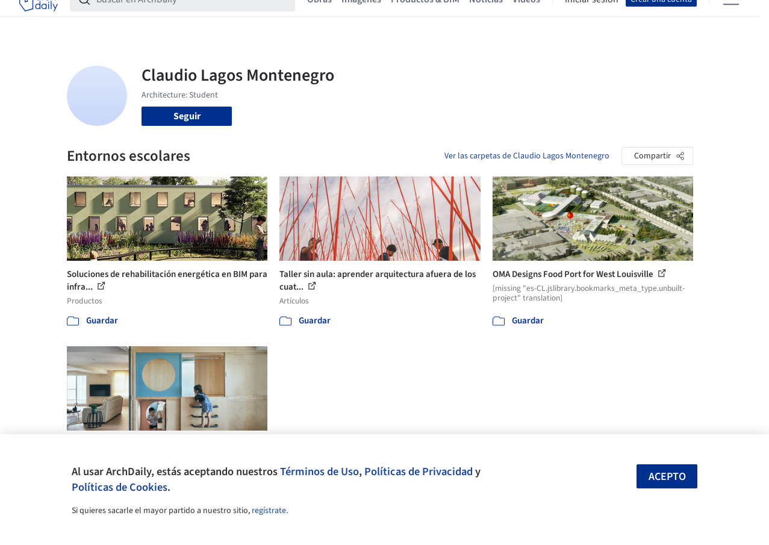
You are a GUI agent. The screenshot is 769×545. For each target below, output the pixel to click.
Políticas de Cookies (119, 487)
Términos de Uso (319, 471)
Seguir (187, 116)
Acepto (667, 476)
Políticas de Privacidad (418, 471)
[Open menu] (731, 16)
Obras (319, 16)
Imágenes (361, 16)
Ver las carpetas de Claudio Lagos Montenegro (526, 156)
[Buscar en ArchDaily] (192, 17)
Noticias (486, 16)
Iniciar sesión (591, 16)
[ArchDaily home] (38, 17)
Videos (526, 16)
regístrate (269, 511)
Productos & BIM (425, 16)
